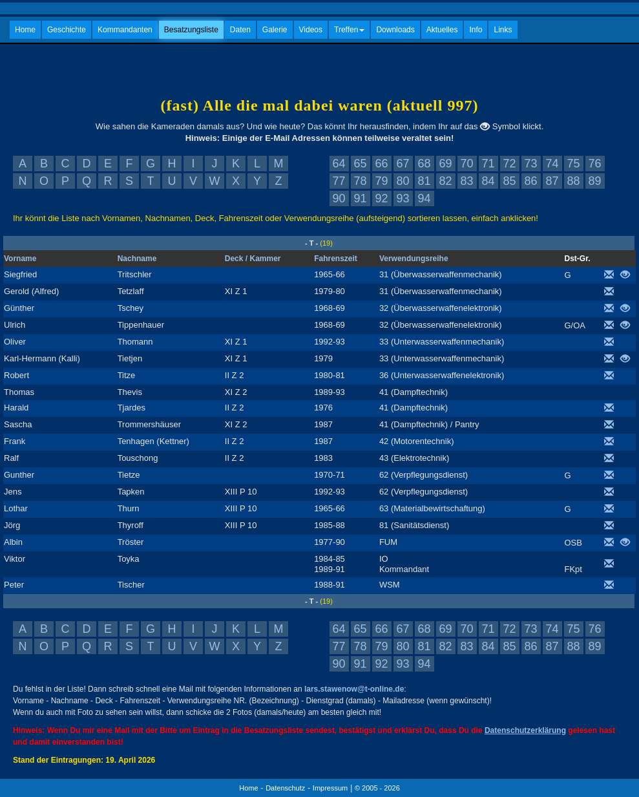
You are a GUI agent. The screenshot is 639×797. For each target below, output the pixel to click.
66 (381, 163)
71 (487, 163)
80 (402, 181)
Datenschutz (285, 788)
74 (551, 163)
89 (594, 181)
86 (530, 181)
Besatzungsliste (191, 29)
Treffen (349, 29)
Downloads (395, 29)
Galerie (275, 29)
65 (359, 163)
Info (475, 29)
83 (466, 181)
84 (487, 181)
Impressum (330, 788)
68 (423, 163)
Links (503, 29)
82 (445, 181)
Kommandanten (125, 29)
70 (466, 163)
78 (359, 181)
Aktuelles (442, 29)
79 (381, 181)
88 (573, 181)
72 (509, 163)
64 (338, 163)
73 (530, 163)
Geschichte (66, 29)
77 (338, 181)
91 (359, 198)
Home (25, 29)
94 (423, 198)
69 (445, 163)
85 (509, 181)
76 (594, 163)
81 (423, 181)
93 (402, 198)
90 (338, 198)
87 (551, 181)
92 (381, 198)
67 (402, 163)
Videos (310, 29)
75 (573, 163)
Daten (240, 29)
